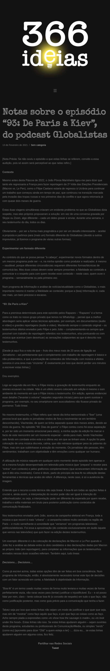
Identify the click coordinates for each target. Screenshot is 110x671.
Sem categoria (38, 145)
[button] (55, 91)
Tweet (55, 649)
